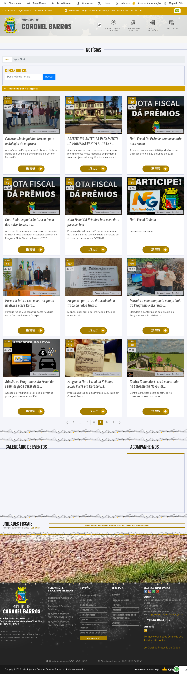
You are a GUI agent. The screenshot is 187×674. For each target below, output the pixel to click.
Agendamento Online (90, 595)
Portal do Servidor (120, 600)
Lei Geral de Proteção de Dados (162, 647)
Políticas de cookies (155, 640)
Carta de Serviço (88, 605)
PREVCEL (116, 605)
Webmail (116, 623)
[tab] (99, 25)
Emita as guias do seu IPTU (93, 633)
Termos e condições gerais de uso (163, 636)
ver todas (35, 527)
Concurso (84, 610)
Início (7, 59)
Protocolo (116, 610)
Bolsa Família (86, 600)
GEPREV (116, 595)
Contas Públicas (87, 615)
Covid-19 (84, 620)
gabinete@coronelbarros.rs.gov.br (166, 615)
